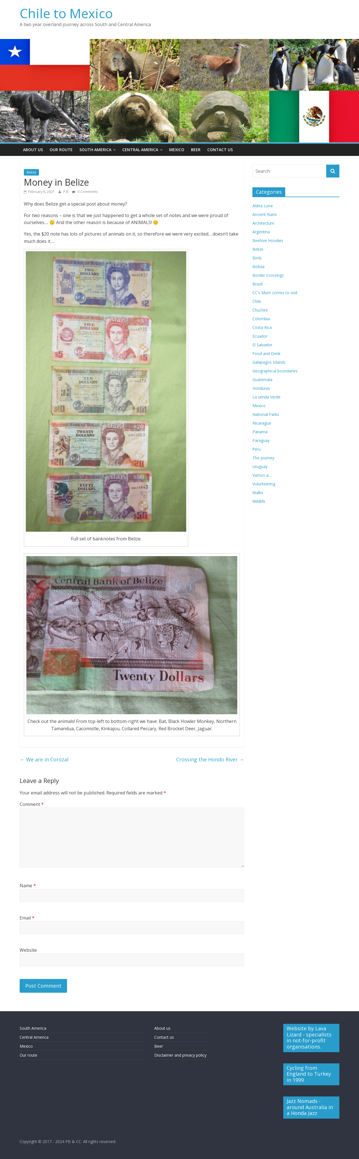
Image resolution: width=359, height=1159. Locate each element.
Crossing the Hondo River (210, 759)
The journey (263, 457)
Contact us (164, 1037)
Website (28, 950)
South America (95, 149)
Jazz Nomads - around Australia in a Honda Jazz (310, 1107)
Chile (256, 301)
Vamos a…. (262, 475)
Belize (31, 172)
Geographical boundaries (275, 371)
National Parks (265, 414)
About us (162, 1028)
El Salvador (262, 344)
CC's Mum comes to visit (275, 292)
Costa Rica (262, 327)
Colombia (261, 318)
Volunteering (263, 484)
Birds (257, 258)
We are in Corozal (44, 759)
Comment (32, 804)
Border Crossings (268, 275)
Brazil (257, 284)
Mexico (176, 149)
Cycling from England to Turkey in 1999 (309, 1073)
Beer (196, 149)
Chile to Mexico (66, 13)
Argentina (261, 231)
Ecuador (259, 336)
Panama (260, 431)
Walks (257, 492)
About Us (33, 149)
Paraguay (261, 440)
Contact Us (220, 149)
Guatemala (262, 379)
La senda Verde (266, 397)
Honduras (261, 388)
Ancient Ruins (264, 214)
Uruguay (260, 466)
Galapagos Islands (269, 362)
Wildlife (258, 501)
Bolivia (258, 266)
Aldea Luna (262, 205)
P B (66, 191)
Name (28, 886)
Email (27, 918)
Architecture (263, 223)
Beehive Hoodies (267, 240)
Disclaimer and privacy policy (180, 1055)
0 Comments (85, 191)
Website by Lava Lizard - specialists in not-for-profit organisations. (309, 1037)
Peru (256, 449)
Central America (140, 149)
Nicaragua (261, 423)
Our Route (61, 149)
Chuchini (260, 310)
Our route (28, 1055)
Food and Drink (266, 353)
